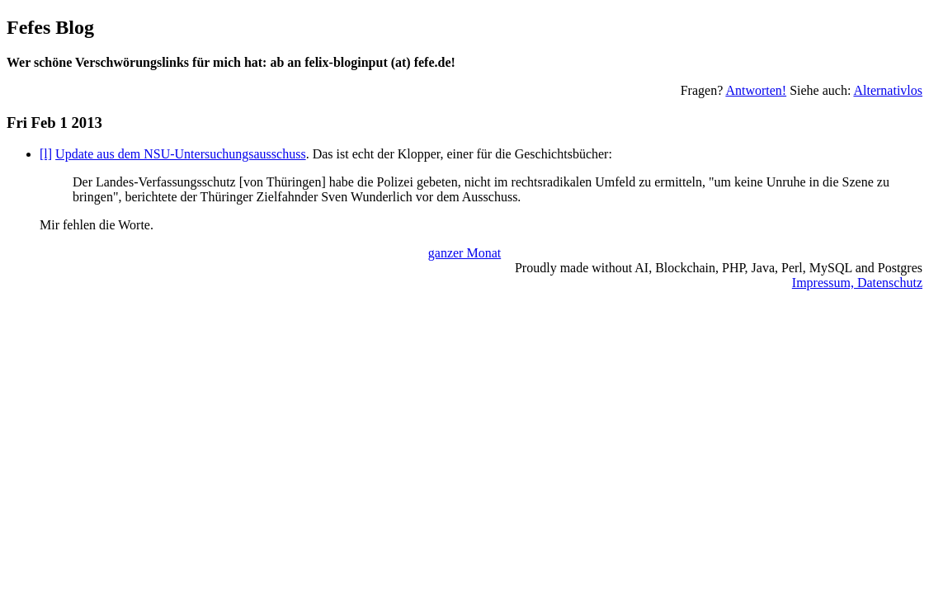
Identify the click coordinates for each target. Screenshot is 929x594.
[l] (46, 154)
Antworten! (755, 90)
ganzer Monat (464, 253)
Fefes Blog (50, 27)
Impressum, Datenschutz (857, 283)
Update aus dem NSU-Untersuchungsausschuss (180, 154)
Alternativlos (887, 90)
